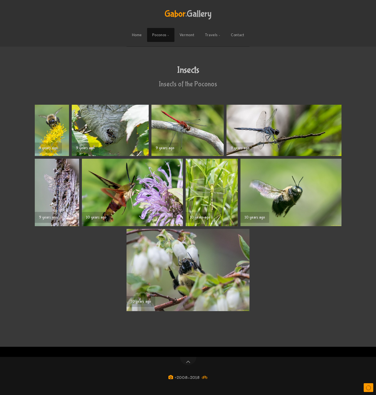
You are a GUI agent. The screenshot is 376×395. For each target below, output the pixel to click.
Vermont (187, 35)
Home (137, 35)
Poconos (159, 35)
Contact (237, 35)
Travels (211, 35)
